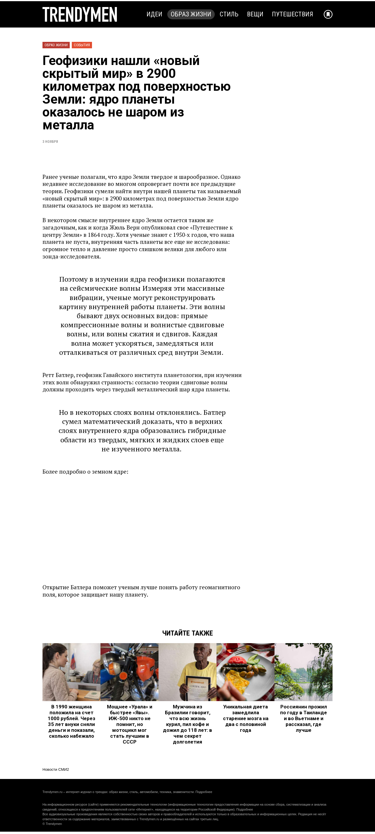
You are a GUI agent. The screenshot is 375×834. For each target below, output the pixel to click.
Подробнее (203, 792)
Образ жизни (191, 14)
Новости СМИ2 (55, 769)
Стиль (229, 14)
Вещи (255, 14)
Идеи (154, 14)
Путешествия (292, 14)
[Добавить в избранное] (328, 14)
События (82, 45)
